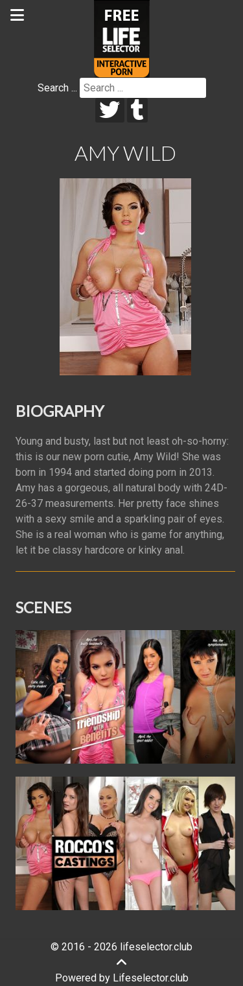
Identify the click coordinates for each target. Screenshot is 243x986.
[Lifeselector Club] (122, 38)
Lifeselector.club (151, 978)
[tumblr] (137, 110)
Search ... (57, 88)
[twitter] (109, 110)
